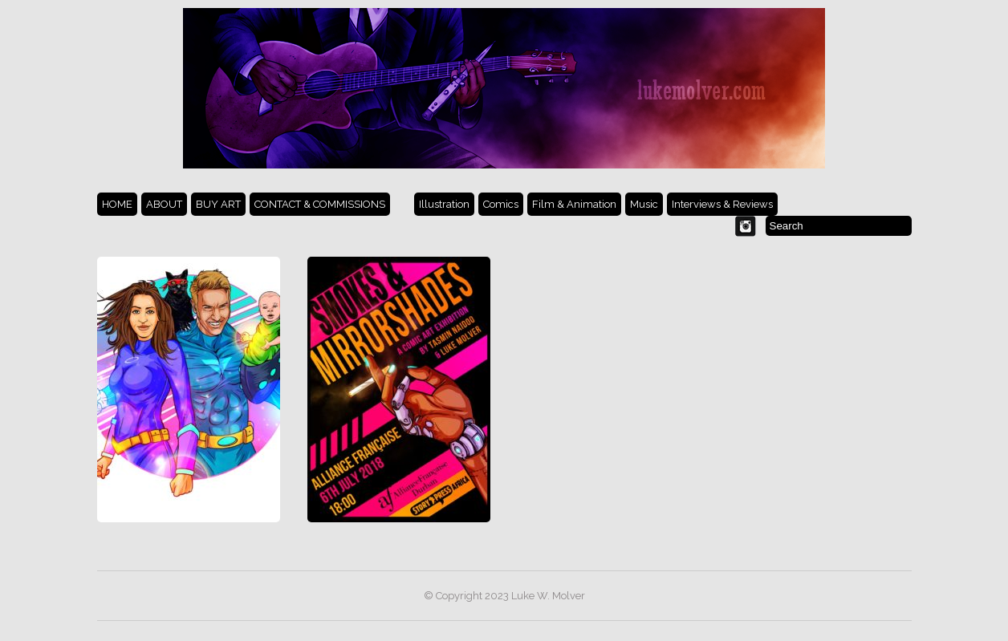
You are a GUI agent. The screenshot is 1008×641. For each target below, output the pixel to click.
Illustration (444, 204)
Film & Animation (574, 204)
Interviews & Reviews (722, 204)
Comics (500, 204)
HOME (117, 204)
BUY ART (218, 204)
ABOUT (164, 204)
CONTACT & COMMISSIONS (319, 204)
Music (644, 204)
